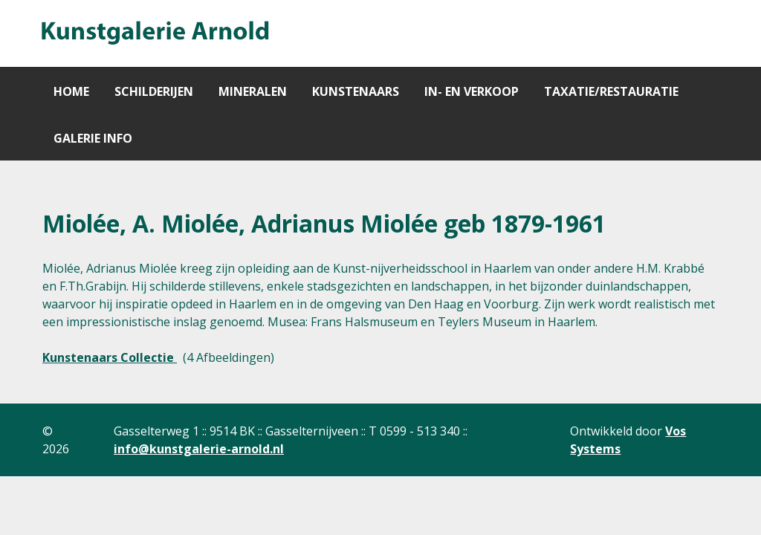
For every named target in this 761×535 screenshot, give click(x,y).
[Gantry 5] (154, 33)
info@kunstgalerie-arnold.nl (199, 449)
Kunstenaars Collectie (109, 357)
